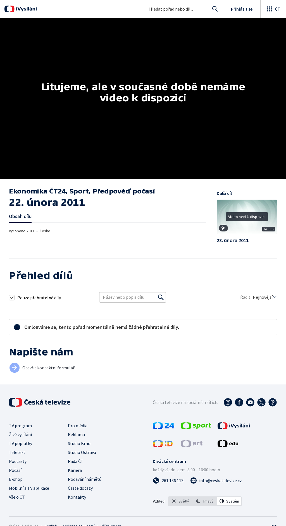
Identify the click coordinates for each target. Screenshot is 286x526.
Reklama (76, 434)
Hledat (214, 11)
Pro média (77, 425)
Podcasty (18, 461)
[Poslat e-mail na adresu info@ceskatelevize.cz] (216, 480)
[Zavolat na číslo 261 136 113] (168, 480)
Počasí (15, 470)
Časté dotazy (80, 488)
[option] (180, 501)
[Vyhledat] (161, 297)
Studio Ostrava (82, 452)
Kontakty (77, 497)
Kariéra (75, 470)
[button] (247, 219)
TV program (20, 425)
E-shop (16, 479)
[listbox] (205, 501)
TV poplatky (20, 443)
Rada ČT (76, 461)
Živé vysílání (20, 434)
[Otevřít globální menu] (273, 9)
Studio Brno (79, 443)
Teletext (17, 452)
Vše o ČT (17, 497)
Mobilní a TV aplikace (29, 488)
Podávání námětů (84, 479)
